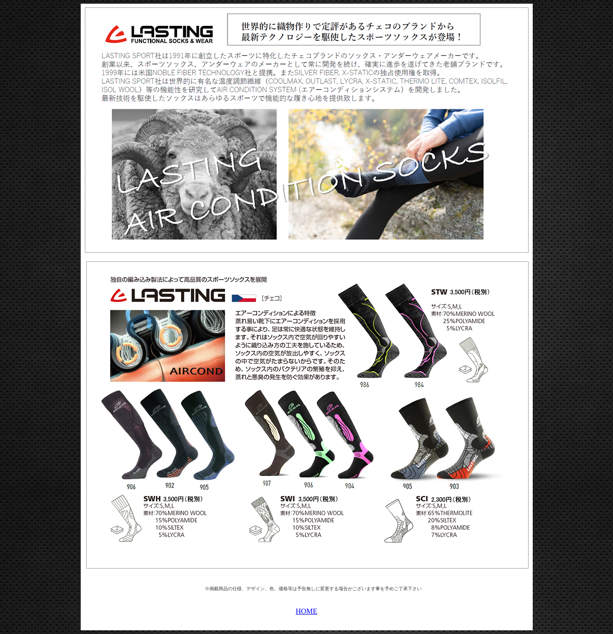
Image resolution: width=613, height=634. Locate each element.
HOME (306, 611)
